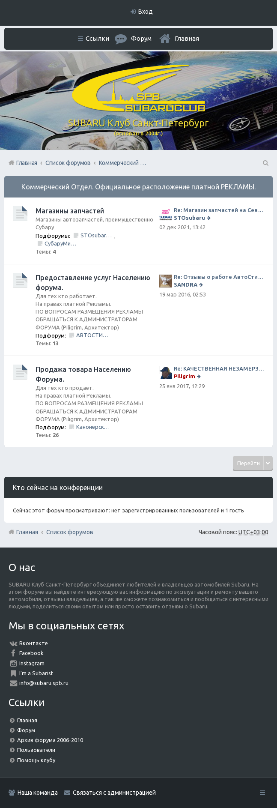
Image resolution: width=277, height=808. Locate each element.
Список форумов (69, 532)
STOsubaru (189, 218)
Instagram (32, 663)
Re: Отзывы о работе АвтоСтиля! (219, 277)
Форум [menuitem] (141, 38)
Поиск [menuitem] (265, 162)
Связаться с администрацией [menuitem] (114, 792)
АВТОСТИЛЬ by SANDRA (93, 335)
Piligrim (184, 376)
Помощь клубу (36, 760)
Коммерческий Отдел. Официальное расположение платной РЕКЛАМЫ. (138, 187)
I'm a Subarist (36, 673)
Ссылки (97, 38)
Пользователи (36, 750)
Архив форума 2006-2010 (50, 740)
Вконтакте (33, 643)
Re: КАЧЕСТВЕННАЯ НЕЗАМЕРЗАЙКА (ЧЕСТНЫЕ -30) (219, 368)
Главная (187, 38)
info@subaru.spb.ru (44, 683)
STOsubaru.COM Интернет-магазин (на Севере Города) (97, 235)
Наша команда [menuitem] (38, 792)
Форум (26, 730)
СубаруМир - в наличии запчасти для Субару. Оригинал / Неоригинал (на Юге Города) (61, 243)
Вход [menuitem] (145, 11)
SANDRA (185, 284)
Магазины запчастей (70, 211)
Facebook (31, 653)
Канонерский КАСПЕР (93, 427)
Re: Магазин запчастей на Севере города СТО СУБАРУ (219, 210)
